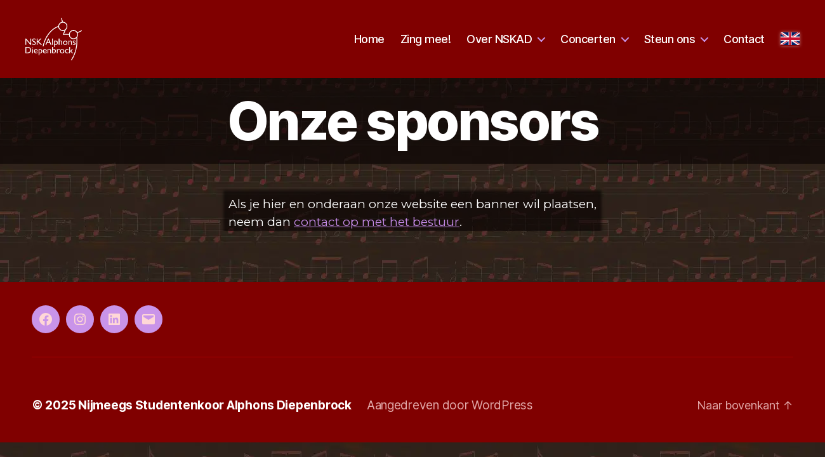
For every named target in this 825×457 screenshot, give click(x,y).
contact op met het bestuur (376, 237)
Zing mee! (425, 46)
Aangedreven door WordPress (450, 420)
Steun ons (670, 46)
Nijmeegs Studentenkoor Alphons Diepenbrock (215, 420)
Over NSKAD (499, 46)
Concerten (588, 46)
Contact (744, 46)
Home (369, 46)
